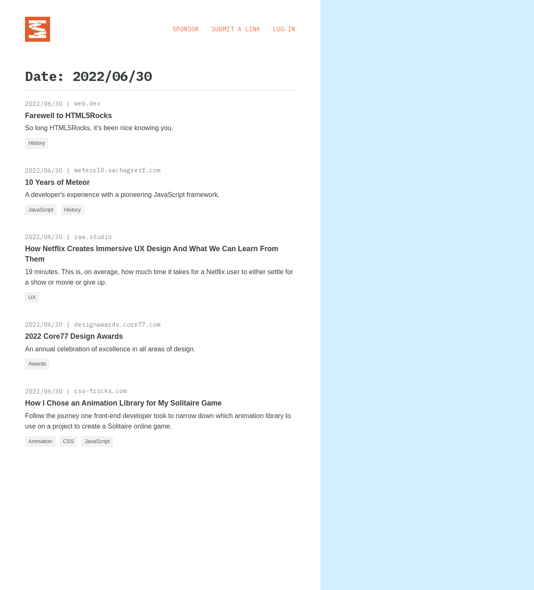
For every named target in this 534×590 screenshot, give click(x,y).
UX (32, 297)
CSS (68, 441)
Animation (40, 441)
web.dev (87, 103)
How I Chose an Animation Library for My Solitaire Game (123, 403)
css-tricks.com (100, 391)
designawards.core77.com (117, 324)
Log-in (284, 29)
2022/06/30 (44, 104)
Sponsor (186, 29)
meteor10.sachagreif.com (117, 170)
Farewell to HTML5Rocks (68, 115)
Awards (37, 364)
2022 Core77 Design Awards (74, 336)
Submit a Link (236, 29)
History (36, 143)
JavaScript (40, 210)
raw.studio (93, 237)
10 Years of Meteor (57, 182)
